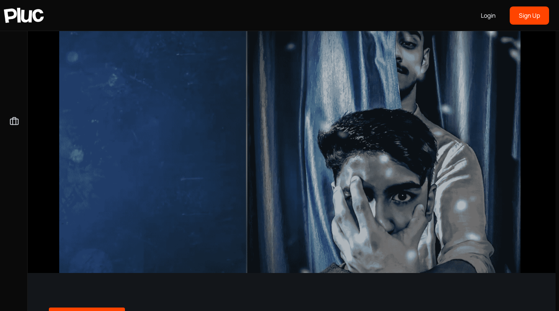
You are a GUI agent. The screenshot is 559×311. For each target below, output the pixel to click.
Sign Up (529, 15)
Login (488, 15)
